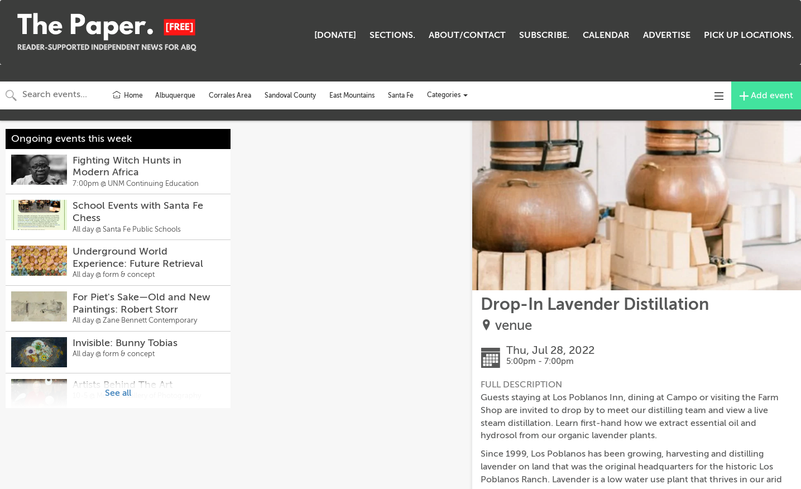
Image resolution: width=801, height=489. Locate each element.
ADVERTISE (666, 35)
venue (513, 325)
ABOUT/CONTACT (467, 35)
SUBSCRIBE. (544, 35)
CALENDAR (606, 35)
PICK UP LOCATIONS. (749, 35)
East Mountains (352, 95)
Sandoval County (290, 95)
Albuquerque (175, 95)
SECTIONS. (392, 35)
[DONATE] (335, 35)
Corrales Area (230, 95)
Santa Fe (401, 95)
